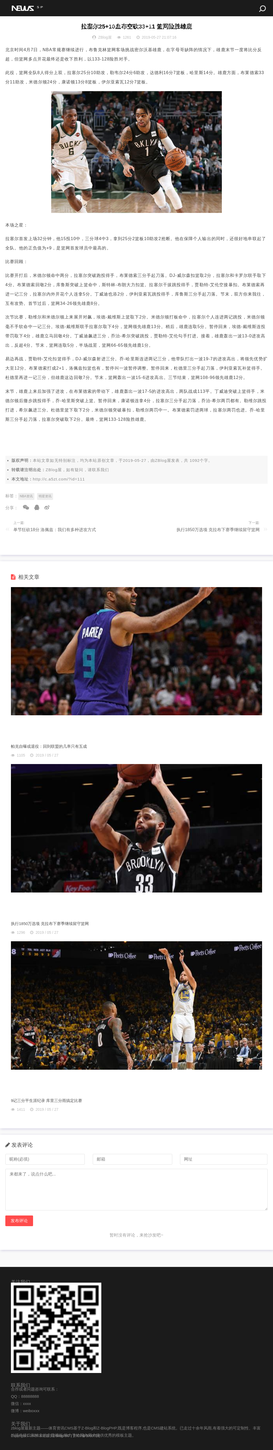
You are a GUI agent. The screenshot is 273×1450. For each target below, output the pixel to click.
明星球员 (199, 26)
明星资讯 (45, 496)
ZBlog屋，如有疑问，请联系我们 (77, 469)
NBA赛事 (36, 26)
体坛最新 (67, 26)
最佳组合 (225, 26)
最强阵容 (173, 26)
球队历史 (120, 26)
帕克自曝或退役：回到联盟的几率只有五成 (49, 746)
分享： (11, 508)
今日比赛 (146, 26)
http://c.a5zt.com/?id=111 (59, 479)
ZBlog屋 (163, 460)
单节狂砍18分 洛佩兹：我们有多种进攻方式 (54, 529)
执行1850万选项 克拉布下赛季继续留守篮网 (218, 529)
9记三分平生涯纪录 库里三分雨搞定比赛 (46, 1100)
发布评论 (19, 1220)
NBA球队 (94, 26)
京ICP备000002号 (87, 1436)
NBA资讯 (26, 496)
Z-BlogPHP (61, 1436)
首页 (13, 26)
